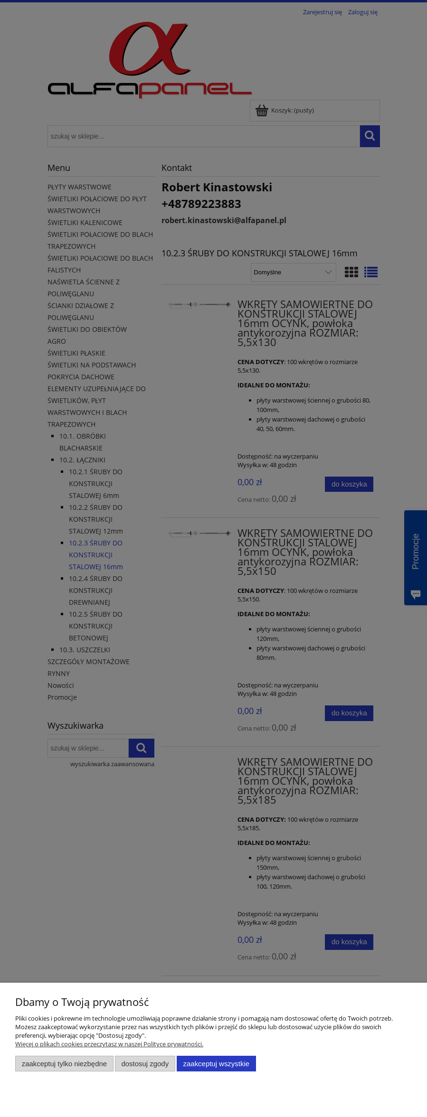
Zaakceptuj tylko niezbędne (64, 1064)
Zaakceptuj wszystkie (216, 1064)
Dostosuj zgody (145, 1064)
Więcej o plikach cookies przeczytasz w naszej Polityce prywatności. (109, 1044)
